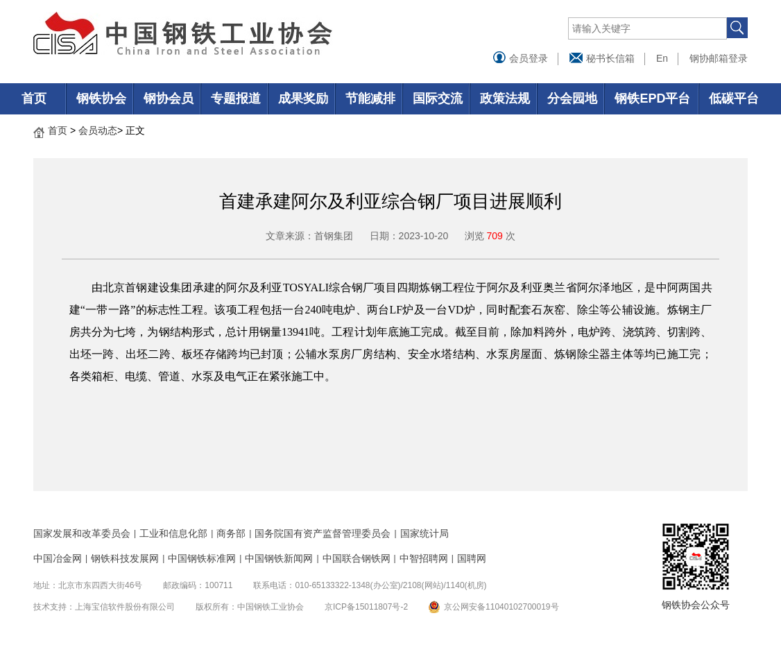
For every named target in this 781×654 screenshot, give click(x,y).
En (662, 58)
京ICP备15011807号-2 (366, 607)
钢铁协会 (101, 98)
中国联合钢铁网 (356, 558)
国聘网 (471, 558)
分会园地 (572, 98)
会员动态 (97, 130)
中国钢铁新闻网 (279, 558)
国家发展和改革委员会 (81, 533)
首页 (34, 98)
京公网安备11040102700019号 (501, 607)
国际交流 (438, 98)
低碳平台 (734, 98)
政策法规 (505, 98)
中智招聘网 (424, 558)
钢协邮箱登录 (718, 58)
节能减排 (370, 98)
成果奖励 (303, 98)
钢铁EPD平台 (652, 98)
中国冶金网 (57, 558)
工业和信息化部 (173, 533)
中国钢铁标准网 (202, 558)
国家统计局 (424, 533)
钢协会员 (169, 98)
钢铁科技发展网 (125, 558)
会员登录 (520, 58)
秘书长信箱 (602, 58)
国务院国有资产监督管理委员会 (322, 533)
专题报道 (236, 98)
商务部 (231, 533)
